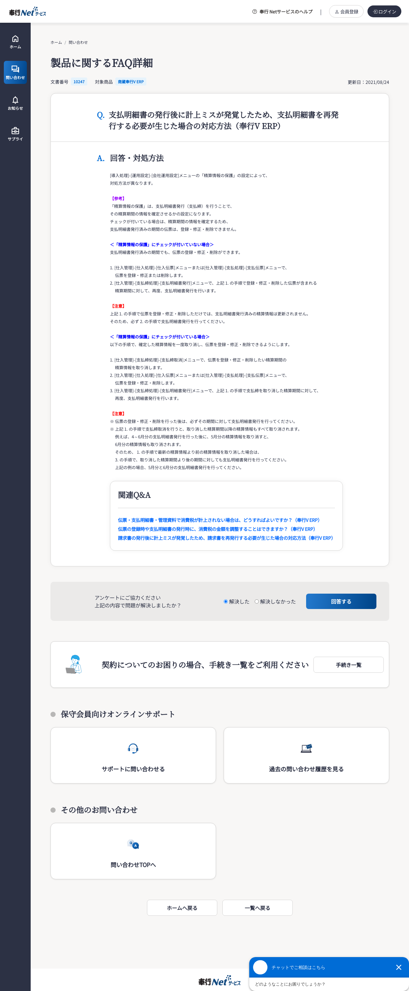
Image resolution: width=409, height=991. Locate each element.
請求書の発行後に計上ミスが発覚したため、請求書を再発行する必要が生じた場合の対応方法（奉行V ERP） (227, 537)
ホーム (56, 42)
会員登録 (346, 11)
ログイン (384, 11)
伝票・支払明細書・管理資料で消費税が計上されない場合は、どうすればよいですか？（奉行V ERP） (220, 519)
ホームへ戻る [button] (182, 908)
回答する (341, 601)
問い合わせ (78, 42)
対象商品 (104, 81)
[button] (348, 665)
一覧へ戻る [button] (257, 908)
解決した (239, 601)
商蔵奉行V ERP (131, 81)
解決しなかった (278, 601)
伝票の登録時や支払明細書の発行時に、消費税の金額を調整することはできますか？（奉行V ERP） (218, 528)
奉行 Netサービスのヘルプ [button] (282, 11)
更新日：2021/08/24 (368, 82)
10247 (79, 81)
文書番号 (59, 81)
